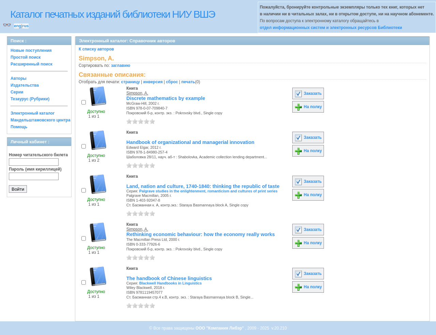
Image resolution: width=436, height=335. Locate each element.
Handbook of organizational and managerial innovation (190, 142)
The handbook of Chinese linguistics (169, 278)
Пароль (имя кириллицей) (35, 169)
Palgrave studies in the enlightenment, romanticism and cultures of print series (208, 191)
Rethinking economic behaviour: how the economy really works (200, 234)
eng (17, 26)
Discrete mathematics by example (165, 98)
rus (25, 26)
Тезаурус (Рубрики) (30, 99)
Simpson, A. (137, 93)
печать (188, 81)
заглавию (120, 65)
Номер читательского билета (38, 154)
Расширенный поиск (31, 64)
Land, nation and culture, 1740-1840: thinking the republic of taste (202, 186)
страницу (130, 81)
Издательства (25, 85)
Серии (17, 92)
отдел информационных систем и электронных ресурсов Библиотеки (331, 27)
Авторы (19, 78)
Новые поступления (31, 50)
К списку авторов (96, 49)
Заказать (308, 93)
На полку (308, 106)
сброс (172, 81)
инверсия (153, 81)
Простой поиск (26, 57)
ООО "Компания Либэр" (220, 328)
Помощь (19, 127)
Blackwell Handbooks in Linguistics (170, 283)
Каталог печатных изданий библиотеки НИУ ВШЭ (112, 14)
